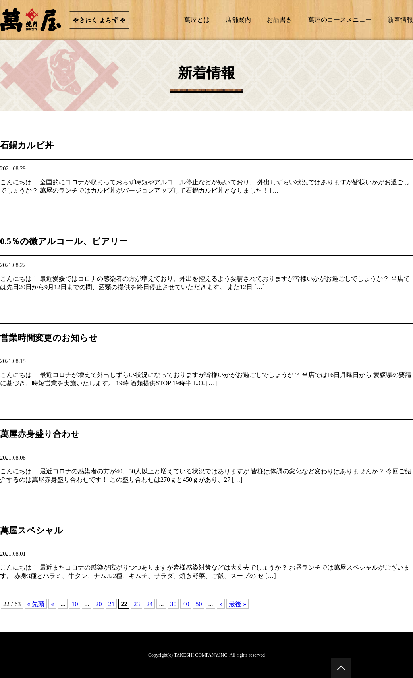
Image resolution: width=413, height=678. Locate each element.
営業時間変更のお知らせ (49, 338)
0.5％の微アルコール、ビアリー (64, 241)
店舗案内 (238, 19)
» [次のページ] (220, 604)
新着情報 (400, 19)
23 (136, 604)
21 (111, 604)
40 (186, 604)
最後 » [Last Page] (237, 604)
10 (74, 604)
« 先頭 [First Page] (35, 604)
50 (198, 604)
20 (98, 604)
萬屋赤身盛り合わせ (40, 434)
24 (149, 604)
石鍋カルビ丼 (27, 145)
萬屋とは (197, 19)
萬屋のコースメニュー (340, 19)
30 (173, 604)
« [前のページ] (52, 604)
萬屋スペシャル (31, 530)
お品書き (279, 19)
